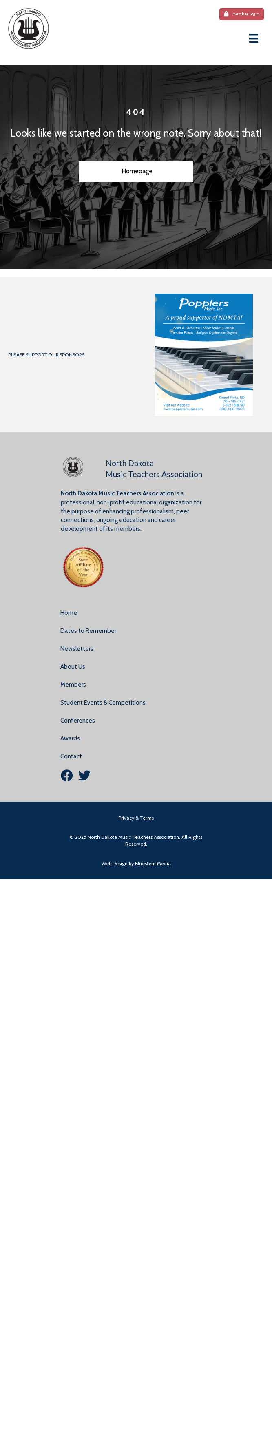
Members (73, 684)
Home (68, 613)
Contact (71, 756)
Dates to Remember (88, 630)
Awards (70, 738)
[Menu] (253, 38)
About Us (72, 666)
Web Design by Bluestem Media (136, 863)
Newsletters (76, 648)
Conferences (77, 720)
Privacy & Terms (136, 818)
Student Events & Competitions (103, 702)
